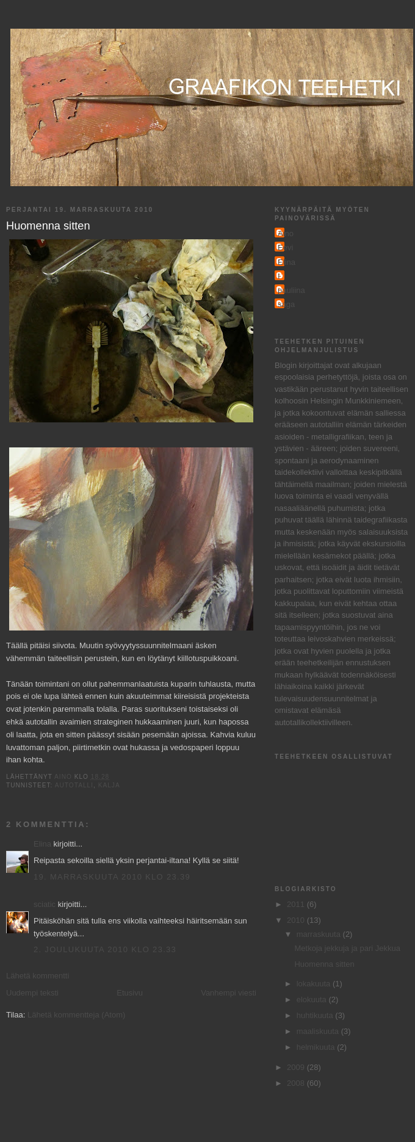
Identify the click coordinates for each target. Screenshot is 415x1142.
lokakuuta (315, 983)
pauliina (291, 290)
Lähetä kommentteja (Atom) (76, 1014)
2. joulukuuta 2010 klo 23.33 (105, 949)
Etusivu (130, 992)
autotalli (74, 785)
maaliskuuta (319, 1031)
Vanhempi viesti (228, 992)
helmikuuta (317, 1047)
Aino (286, 233)
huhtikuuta (316, 1015)
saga (286, 304)
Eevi (285, 247)
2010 (297, 920)
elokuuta (313, 999)
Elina (42, 843)
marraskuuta (320, 934)
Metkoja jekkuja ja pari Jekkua (347, 948)
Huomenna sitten (324, 964)
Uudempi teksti (32, 992)
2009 (297, 1067)
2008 (297, 1083)
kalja (109, 785)
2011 (297, 904)
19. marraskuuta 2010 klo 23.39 (112, 876)
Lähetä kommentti (37, 975)
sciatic (45, 904)
